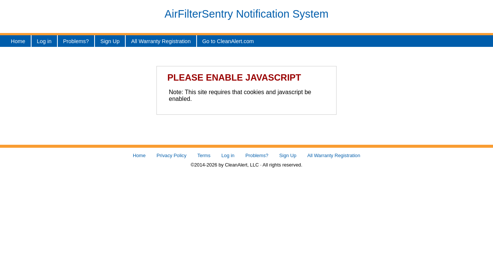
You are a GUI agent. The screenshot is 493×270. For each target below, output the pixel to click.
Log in (44, 41)
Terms (203, 155)
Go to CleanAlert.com (228, 41)
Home (18, 41)
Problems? (76, 41)
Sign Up (110, 41)
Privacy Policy (171, 155)
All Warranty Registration (161, 41)
